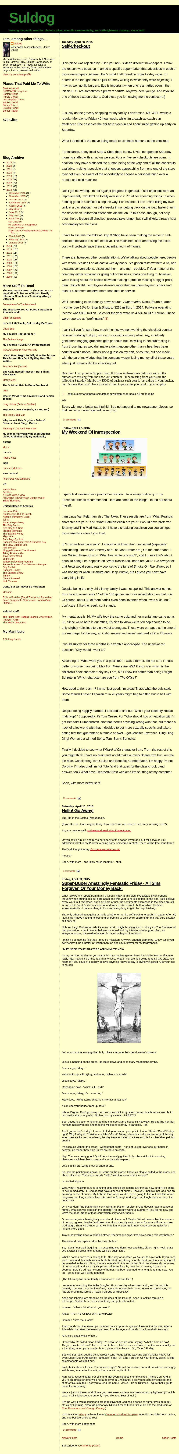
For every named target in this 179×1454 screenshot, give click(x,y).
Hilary (82, 1414)
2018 (9, 179)
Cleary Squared (11, 578)
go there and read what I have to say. (109, 830)
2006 (9, 273)
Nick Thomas (10, 581)
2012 (9, 252)
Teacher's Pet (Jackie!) (15, 366)
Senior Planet (10, 110)
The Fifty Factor (11, 525)
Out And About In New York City (20, 350)
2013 (9, 249)
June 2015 (15, 212)
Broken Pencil (11, 108)
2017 (9, 183)
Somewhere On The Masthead (19, 304)
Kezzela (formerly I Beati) (16, 516)
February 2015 (17, 239)
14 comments (69, 420)
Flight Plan (8, 536)
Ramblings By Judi (13, 539)
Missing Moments (12, 530)
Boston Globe (10, 94)
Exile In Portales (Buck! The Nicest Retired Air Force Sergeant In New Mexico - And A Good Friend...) (27, 600)
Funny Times (10, 105)
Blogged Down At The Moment (19, 550)
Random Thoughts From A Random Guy (24, 542)
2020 (9, 172)
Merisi (6, 447)
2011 (9, 256)
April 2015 (14, 218)
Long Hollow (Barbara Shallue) (19, 404)
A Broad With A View (14, 495)
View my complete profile (17, 74)
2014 (9, 246)
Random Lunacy (11, 570)
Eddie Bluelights (11, 500)
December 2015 (17, 193)
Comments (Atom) (89, 1445)
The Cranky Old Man (14, 414)
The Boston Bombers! (14, 622)
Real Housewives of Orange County (83, 1408)
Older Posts (169, 1437)
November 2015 (17, 196)
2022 (9, 165)
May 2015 (14, 215)
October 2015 (16, 199)
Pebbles (7, 492)
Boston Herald (11, 88)
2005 (9, 276)
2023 (9, 162)
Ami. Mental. (9, 547)
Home (119, 1437)
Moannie (7, 592)
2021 (9, 169)
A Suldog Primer (12, 639)
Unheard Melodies (12, 468)
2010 (9, 259)
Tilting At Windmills (13, 553)
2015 (9, 189)
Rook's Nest (9, 457)
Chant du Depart (11, 317)
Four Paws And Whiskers (16, 478)
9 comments (69, 871)
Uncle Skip (8, 328)
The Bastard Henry (13, 533)
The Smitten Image (13, 339)
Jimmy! (6, 575)
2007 (9, 269)
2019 (9, 176)
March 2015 (15, 236)
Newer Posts (69, 1437)
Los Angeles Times (13, 99)
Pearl (5, 390)
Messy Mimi (9, 379)
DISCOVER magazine (15, 91)
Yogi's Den (8, 558)
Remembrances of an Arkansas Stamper (24, 564)
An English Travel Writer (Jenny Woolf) (23, 497)
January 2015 (16, 242)
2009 (9, 263)
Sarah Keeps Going (13, 522)
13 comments (69, 798)
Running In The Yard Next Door (20, 428)
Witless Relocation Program (18, 561)
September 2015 (18, 202)
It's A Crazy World (12, 556)
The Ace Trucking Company (121, 1414)
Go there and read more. (105, 849)
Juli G (6, 519)
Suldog (32, 18)
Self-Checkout (76, 46)
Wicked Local (10, 102)
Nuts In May (9, 489)
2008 (9, 266)
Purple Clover (10, 96)
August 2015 (16, 205)
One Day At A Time (13, 528)
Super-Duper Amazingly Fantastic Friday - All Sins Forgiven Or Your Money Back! (111, 886)
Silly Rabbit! (9, 567)
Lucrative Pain (10, 511)
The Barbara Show (13, 572)
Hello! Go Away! (78, 810)
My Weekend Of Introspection (91, 432)
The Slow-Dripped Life (15, 544)
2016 (9, 186)
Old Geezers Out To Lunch (17, 514)
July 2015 (14, 209)
